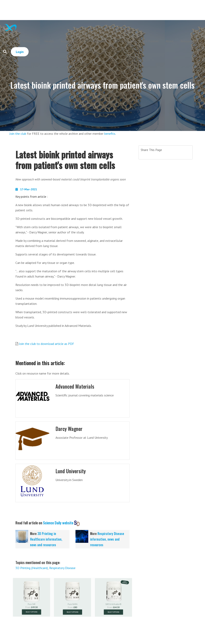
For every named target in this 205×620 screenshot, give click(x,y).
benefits (109, 134)
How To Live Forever (145, 41)
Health (49, 41)
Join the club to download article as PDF (46, 344)
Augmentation (70, 41)
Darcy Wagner (68, 428)
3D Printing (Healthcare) (31, 568)
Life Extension (96, 41)
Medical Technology (24, 41)
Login (20, 52)
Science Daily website (58, 522)
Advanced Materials (74, 386)
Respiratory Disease (62, 568)
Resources (187, 41)
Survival (118, 41)
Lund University (70, 471)
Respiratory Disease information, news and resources (107, 539)
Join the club (17, 134)
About (170, 41)
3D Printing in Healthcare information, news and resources (46, 539)
